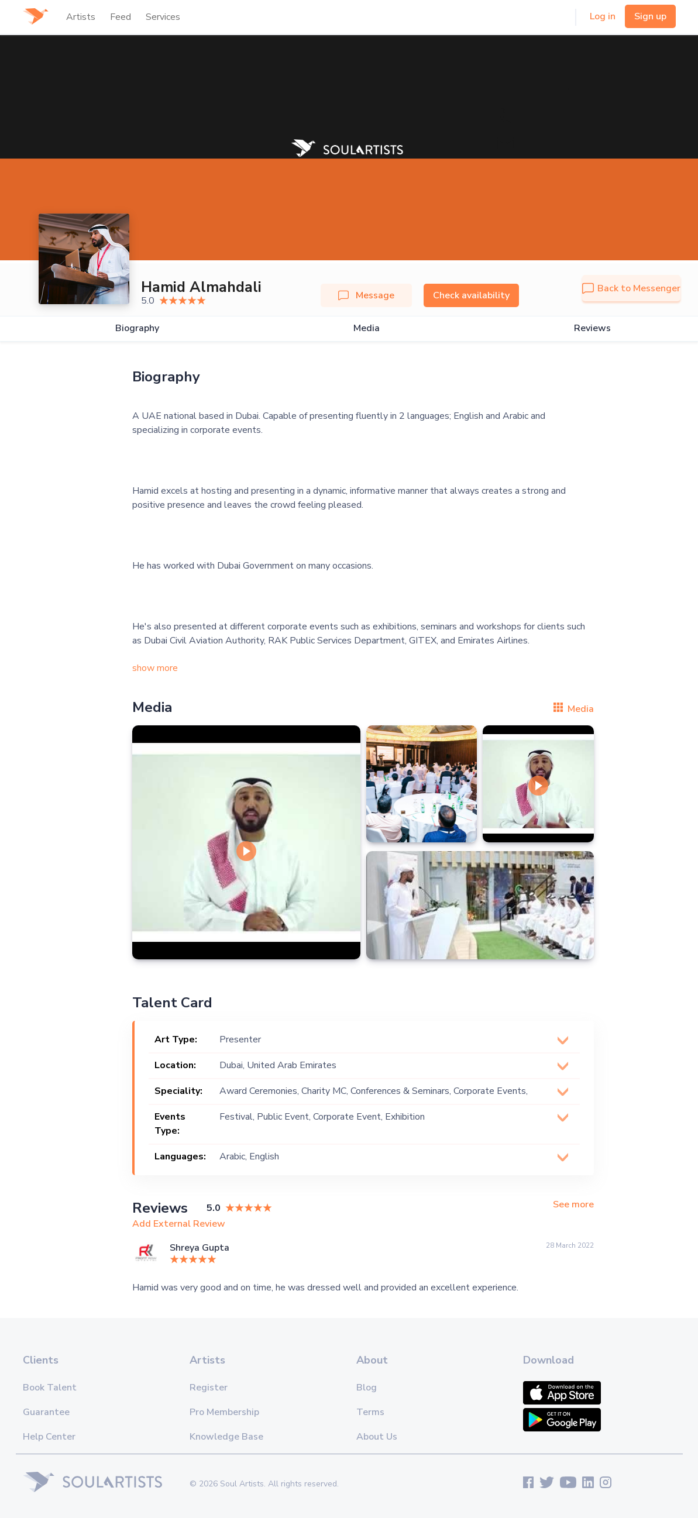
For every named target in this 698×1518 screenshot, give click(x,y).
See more (573, 1205)
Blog (366, 1387)
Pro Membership (224, 1412)
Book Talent (50, 1387)
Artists (80, 17)
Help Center (49, 1437)
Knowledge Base (226, 1437)
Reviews (592, 328)
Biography (137, 328)
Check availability (471, 295)
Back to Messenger (631, 288)
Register (209, 1387)
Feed (120, 17)
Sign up (650, 16)
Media (366, 328)
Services (163, 17)
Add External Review (178, 1224)
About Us (376, 1437)
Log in (603, 16)
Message (366, 295)
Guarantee (46, 1412)
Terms (370, 1412)
